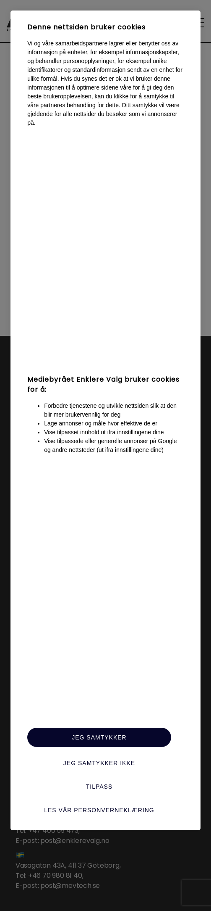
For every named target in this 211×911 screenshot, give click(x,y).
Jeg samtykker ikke (99, 763)
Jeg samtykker (99, 737)
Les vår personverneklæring (99, 810)
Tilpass (99, 786)
